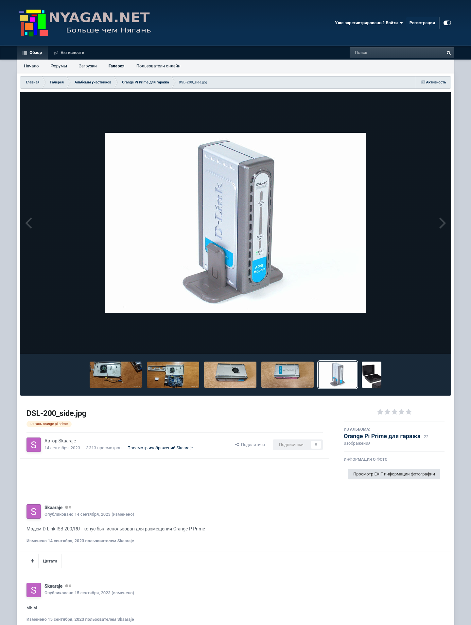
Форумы (58, 65)
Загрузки (88, 65)
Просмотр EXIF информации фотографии (394, 474)
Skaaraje (67, 440)
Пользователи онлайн (158, 65)
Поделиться (250, 444)
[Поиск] (384, 52)
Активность (72, 52)
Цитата (50, 561)
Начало (31, 65)
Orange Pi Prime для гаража (382, 436)
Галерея (117, 65)
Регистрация (422, 22)
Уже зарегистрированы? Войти (369, 23)
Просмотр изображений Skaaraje (160, 447)
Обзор (35, 52)
